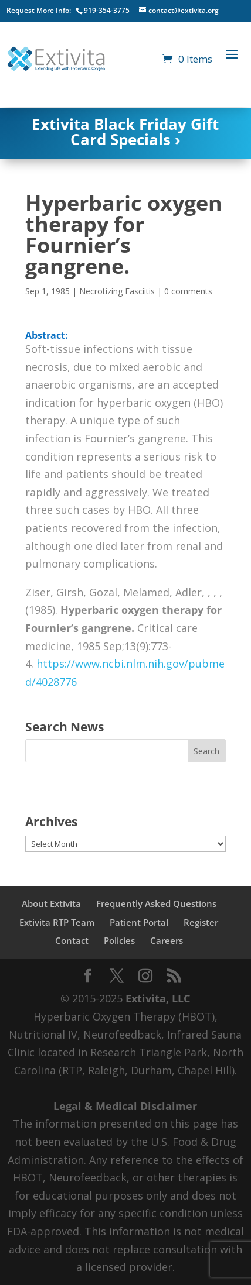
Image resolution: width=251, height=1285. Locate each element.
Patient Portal (139, 922)
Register (201, 922)
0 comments (188, 291)
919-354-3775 (107, 10)
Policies (119, 940)
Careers (166, 940)
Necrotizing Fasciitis (117, 291)
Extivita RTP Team (56, 922)
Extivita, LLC (158, 998)
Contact (72, 940)
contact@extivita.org (183, 10)
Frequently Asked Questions (156, 903)
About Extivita (51, 903)
